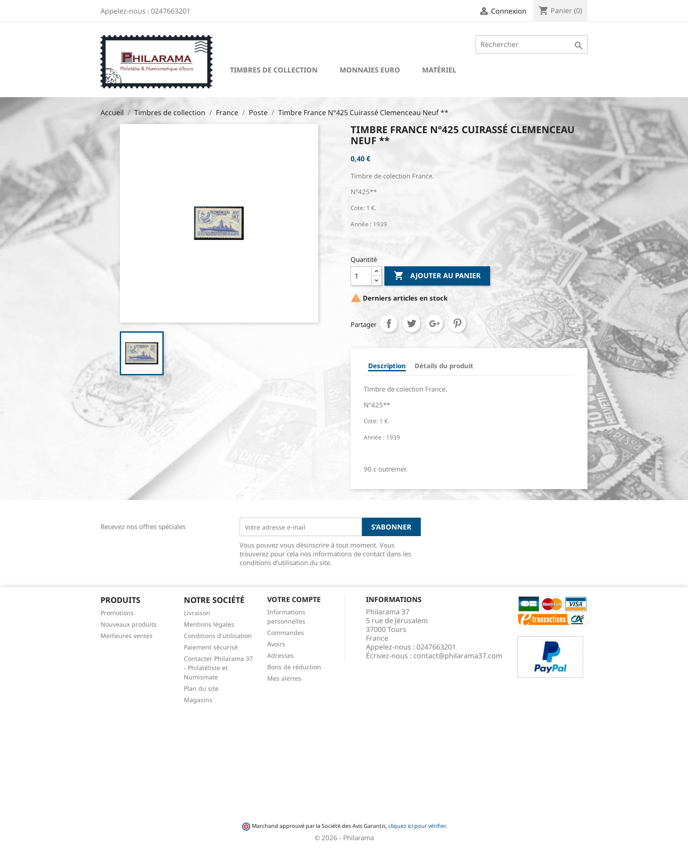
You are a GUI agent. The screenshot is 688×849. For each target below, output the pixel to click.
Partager (389, 323)
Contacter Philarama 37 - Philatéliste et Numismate (218, 667)
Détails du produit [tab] (444, 365)
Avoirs (276, 644)
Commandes (285, 632)
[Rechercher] (532, 44)
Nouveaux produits (128, 624)
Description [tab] (387, 365)
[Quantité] (361, 276)
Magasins (198, 700)
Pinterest (457, 323)
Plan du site (201, 688)
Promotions (117, 613)
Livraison (197, 613)
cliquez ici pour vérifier (416, 826)
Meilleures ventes (126, 635)
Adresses (280, 655)
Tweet (411, 323)
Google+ (434, 323)
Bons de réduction (294, 667)
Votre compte (294, 599)
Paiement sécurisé (211, 647)
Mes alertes (284, 678)
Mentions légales (209, 624)
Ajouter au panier (437, 276)
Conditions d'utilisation (218, 635)
